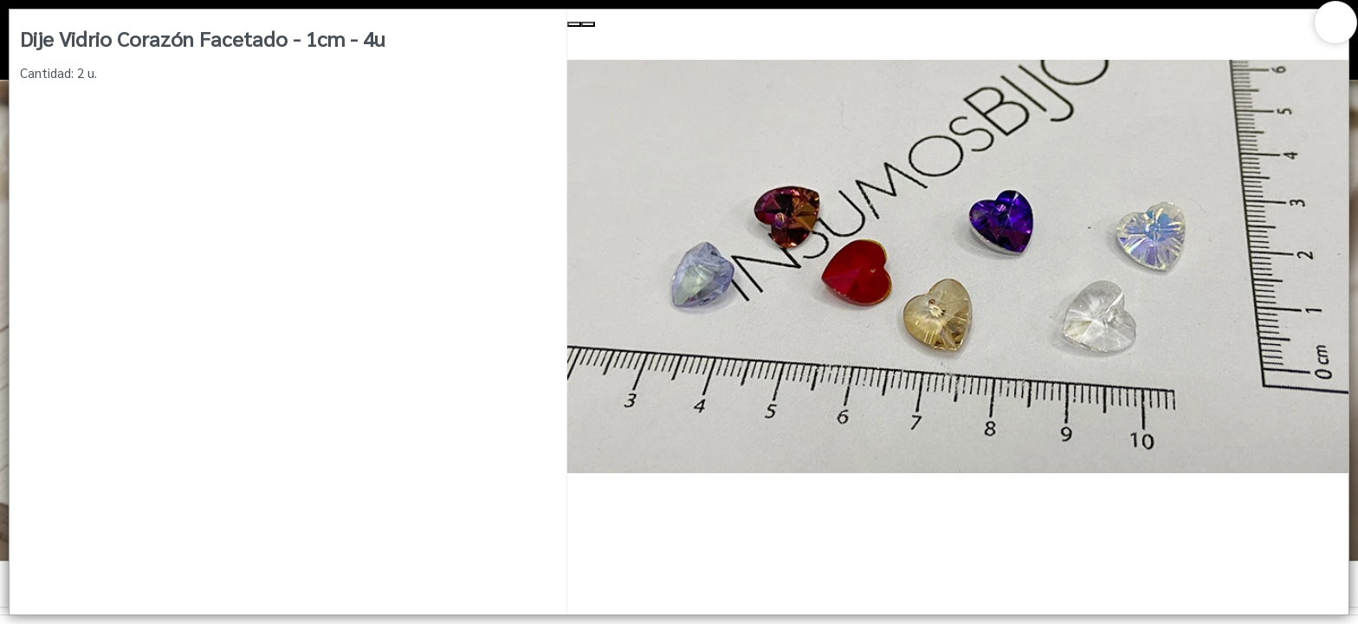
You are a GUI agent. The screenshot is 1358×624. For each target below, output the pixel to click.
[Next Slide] (588, 24)
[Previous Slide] (574, 24)
